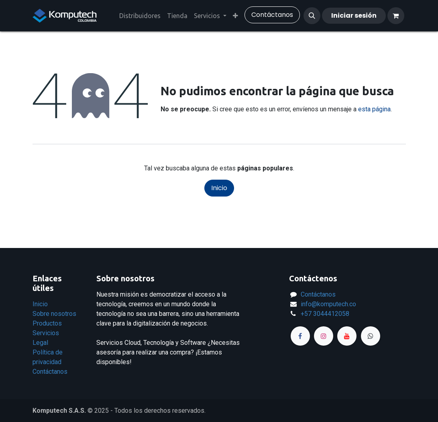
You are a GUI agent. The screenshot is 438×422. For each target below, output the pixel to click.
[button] (312, 15)
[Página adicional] (370, 336)
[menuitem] (140, 16)
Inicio (219, 188)
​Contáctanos (272, 14)
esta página (374, 109)
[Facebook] (300, 336)
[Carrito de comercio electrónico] (395, 15)
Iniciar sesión (354, 15)
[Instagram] (323, 336)
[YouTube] (347, 336)
